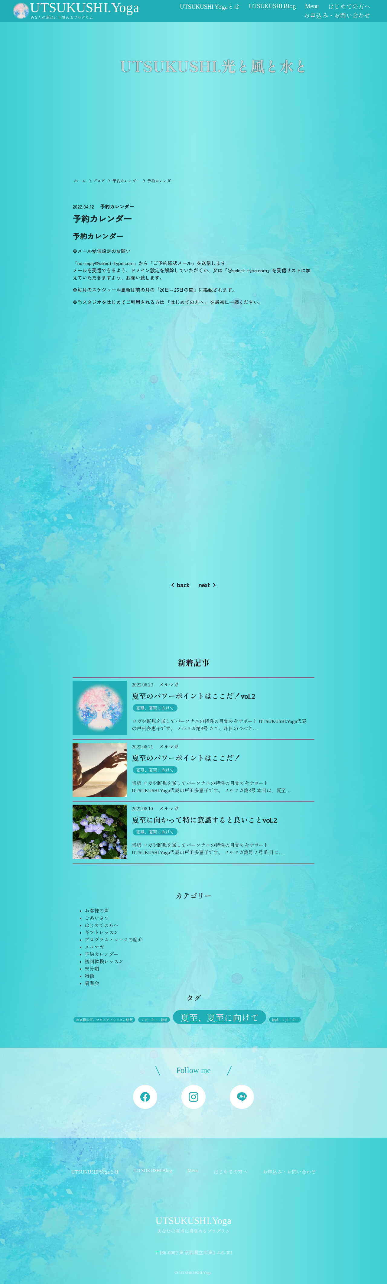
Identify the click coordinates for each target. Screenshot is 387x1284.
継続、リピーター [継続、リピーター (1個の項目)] (285, 1020)
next (204, 584)
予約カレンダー (102, 954)
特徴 (89, 976)
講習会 (92, 983)
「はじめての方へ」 (187, 302)
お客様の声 (97, 910)
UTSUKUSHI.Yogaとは (210, 6)
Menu (312, 6)
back (183, 584)
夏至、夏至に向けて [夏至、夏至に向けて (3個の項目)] (219, 1018)
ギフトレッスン (102, 932)
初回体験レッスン (104, 961)
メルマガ (94, 947)
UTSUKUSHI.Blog (272, 6)
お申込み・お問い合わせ (337, 15)
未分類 (92, 968)
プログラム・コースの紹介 (114, 939)
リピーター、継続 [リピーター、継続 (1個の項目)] (154, 1020)
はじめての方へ (349, 6)
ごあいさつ (97, 918)
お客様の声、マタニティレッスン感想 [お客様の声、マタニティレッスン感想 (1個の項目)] (104, 1020)
